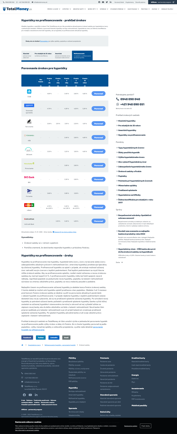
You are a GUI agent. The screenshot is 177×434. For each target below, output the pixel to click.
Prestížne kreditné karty (141, 369)
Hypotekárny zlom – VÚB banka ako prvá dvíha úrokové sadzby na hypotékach (136, 250)
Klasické (27, 56)
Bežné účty (93, 9)
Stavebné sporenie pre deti (110, 402)
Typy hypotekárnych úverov (131, 148)
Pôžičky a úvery (53, 9)
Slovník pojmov (140, 2)
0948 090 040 (8, 2)
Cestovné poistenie (107, 365)
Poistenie (145, 9)
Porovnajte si (44, 41)
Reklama (29, 400)
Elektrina (135, 379)
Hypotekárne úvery (34, 345)
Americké (63, 56)
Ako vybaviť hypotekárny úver (132, 162)
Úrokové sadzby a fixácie (129, 171)
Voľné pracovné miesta (49, 405)
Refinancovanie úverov (77, 378)
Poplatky (122, 176)
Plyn (133, 382)
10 (84, 81)
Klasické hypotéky (127, 121)
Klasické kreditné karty (140, 362)
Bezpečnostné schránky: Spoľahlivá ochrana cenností (134, 216)
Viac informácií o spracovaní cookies (27, 430)
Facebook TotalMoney (24, 395)
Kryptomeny (130, 2)
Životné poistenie (106, 369)
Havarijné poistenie (107, 379)
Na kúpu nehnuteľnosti (77, 391)
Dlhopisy (135, 392)
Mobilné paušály (167, 9)
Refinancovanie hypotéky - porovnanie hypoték (60, 345)
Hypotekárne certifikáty (129, 195)
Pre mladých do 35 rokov (43, 55)
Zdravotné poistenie (108, 372)
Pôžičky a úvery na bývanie (79, 369)
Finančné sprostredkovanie (30, 405)
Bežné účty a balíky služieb (110, 416)
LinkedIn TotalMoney (36, 395)
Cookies (37, 402)
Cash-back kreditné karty (141, 365)
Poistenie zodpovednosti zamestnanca (109, 387)
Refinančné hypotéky (77, 399)
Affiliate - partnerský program (31, 410)
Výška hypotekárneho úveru (131, 157)
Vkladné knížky (74, 416)
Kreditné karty (79, 9)
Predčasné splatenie (127, 190)
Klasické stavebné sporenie (110, 399)
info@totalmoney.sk (39, 2)
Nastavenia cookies (47, 402)
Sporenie (104, 9)
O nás (23, 400)
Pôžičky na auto (74, 365)
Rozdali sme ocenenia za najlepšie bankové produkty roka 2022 (133, 232)
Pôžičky (72, 358)
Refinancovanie (83, 56)
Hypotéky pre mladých (77, 402)
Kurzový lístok (119, 2)
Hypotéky (66, 9)
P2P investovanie (138, 399)
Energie (155, 9)
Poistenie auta (105, 362)
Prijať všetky (146, 426)
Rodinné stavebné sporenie (110, 406)
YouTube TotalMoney (30, 395)
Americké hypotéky (127, 130)
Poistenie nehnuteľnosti (109, 376)
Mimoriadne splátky (127, 185)
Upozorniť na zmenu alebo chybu (64, 232)
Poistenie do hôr (106, 383)
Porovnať (98, 94)
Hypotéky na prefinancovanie (131, 135)
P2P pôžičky (73, 382)
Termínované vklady (76, 412)
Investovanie (133, 9)
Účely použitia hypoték (129, 152)
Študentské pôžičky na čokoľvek (77, 373)
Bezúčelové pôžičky (76, 362)
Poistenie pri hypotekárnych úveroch (135, 181)
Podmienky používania (41, 400)
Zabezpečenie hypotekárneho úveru (134, 166)
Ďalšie (119, 262)
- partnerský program (162, 2)
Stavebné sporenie (117, 9)
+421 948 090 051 (23, 2)
